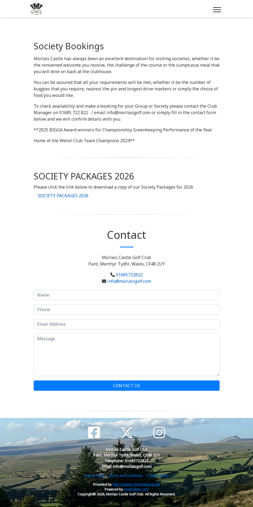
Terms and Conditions (125, 475)
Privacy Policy (94, 475)
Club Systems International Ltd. (136, 484)
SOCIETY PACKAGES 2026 (63, 196)
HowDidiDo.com (136, 489)
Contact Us (126, 386)
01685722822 (129, 275)
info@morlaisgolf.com (129, 281)
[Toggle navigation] (217, 9)
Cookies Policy (157, 475)
